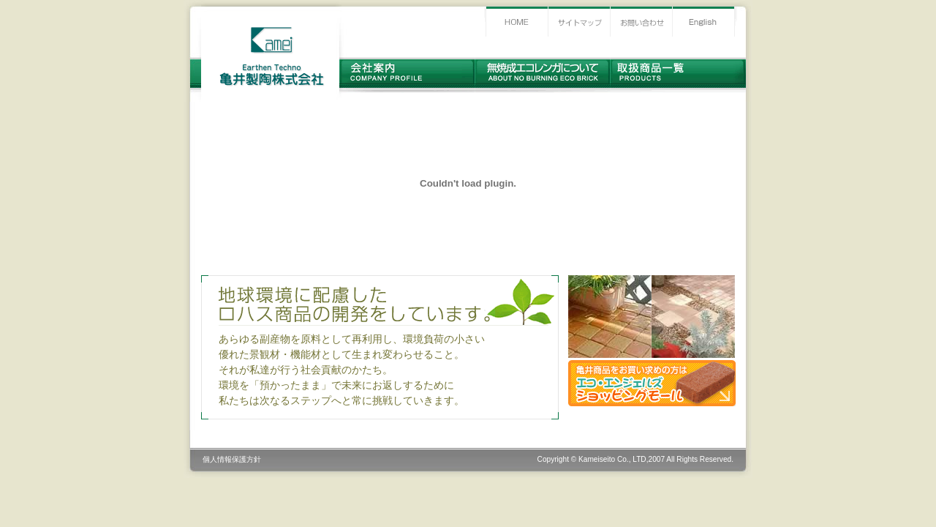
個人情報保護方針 (232, 459)
